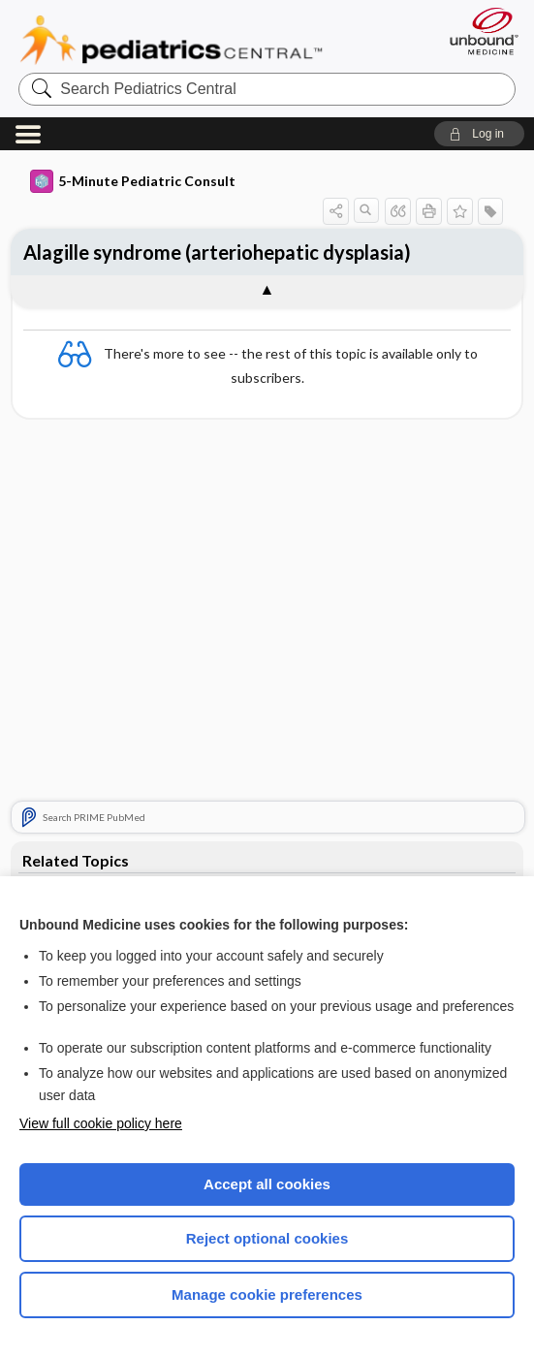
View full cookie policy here (100, 1123)
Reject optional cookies (267, 1238)
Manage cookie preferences (267, 1294)
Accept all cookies (267, 1184)
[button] (479, 133)
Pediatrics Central (171, 40)
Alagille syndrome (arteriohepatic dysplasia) (217, 252)
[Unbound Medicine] (477, 31)
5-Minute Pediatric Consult (133, 181)
